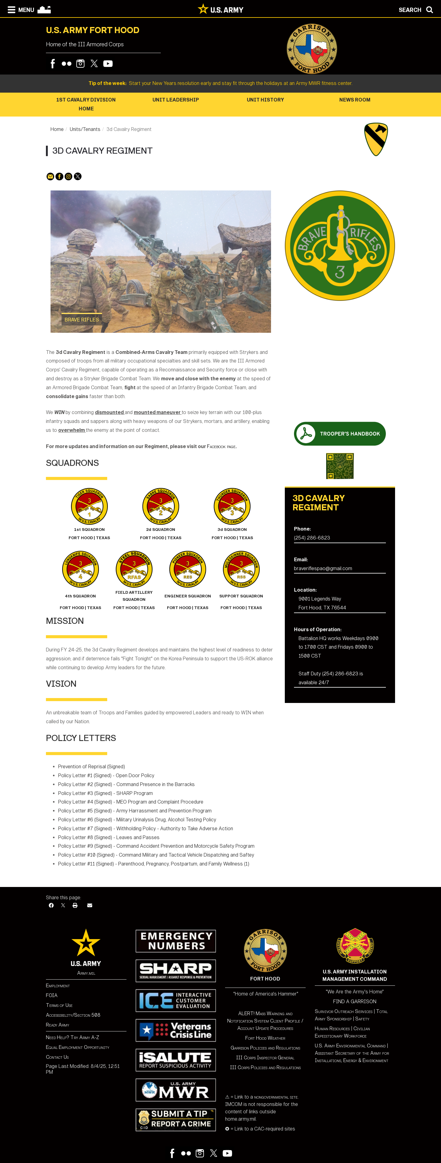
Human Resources (332, 1028)
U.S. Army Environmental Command (350, 1046)
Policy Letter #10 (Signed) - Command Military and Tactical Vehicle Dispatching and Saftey (156, 855)
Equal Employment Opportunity (77, 1047)
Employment (58, 985)
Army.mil (86, 973)
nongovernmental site (275, 1097)
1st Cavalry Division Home (86, 104)
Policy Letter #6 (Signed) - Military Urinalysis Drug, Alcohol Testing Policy (137, 820)
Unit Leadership (176, 100)
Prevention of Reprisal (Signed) (91, 767)
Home (57, 129)
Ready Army (57, 1025)
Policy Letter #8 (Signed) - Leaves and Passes (109, 837)
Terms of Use (59, 1005)
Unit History (265, 100)
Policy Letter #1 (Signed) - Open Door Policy (106, 775)
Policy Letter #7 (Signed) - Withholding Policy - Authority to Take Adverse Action (145, 828)
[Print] (75, 905)
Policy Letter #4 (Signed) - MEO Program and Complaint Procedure (130, 802)
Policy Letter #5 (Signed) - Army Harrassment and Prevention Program (135, 811)
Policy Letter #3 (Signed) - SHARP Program (105, 793)
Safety (362, 1019)
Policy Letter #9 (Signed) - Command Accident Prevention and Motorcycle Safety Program (156, 846)
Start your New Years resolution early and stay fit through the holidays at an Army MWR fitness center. (220, 83)
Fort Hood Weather (265, 1038)
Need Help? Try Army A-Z (72, 1037)
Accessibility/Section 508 (73, 1015)
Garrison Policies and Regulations (265, 1048)
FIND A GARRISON (354, 1001)
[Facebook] (51, 905)
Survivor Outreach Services (343, 1011)
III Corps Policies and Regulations (265, 1067)
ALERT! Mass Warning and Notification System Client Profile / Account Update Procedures (265, 1021)
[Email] (90, 905)
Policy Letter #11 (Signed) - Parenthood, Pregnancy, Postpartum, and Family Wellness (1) (153, 864)
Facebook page (221, 446)
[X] (63, 905)
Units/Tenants (85, 129)
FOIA (52, 995)
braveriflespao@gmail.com (323, 568)
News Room (355, 100)
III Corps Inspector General (265, 1058)
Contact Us (57, 1057)
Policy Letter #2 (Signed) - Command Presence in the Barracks (126, 784)
